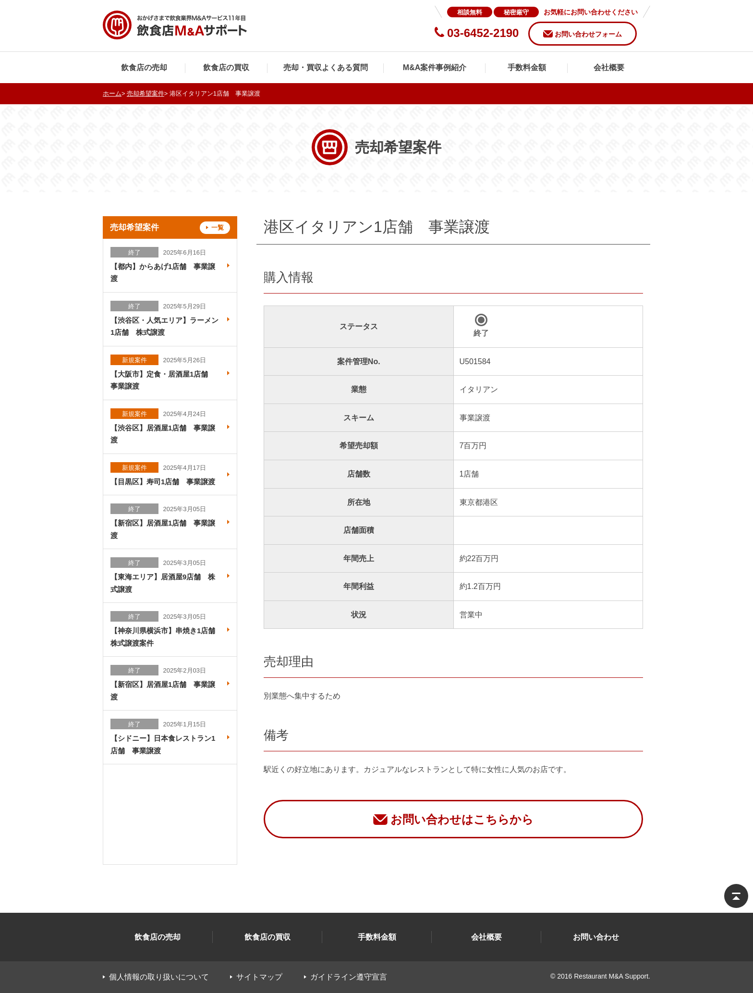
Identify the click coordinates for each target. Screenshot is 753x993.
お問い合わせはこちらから (462, 819)
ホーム (112, 93)
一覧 (217, 227)
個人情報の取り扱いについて (159, 977)
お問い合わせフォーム (588, 34)
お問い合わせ (596, 937)
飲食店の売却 (144, 67)
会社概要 (609, 67)
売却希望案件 (145, 93)
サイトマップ (259, 977)
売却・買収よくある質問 (325, 67)
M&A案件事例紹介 (434, 67)
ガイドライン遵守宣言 (348, 977)
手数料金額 (527, 67)
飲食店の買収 (226, 67)
